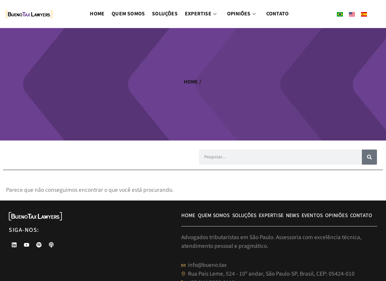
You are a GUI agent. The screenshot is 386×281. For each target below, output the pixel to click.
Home (97, 13)
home (191, 82)
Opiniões (242, 13)
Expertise (201, 13)
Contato (277, 13)
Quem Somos (128, 13)
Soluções (165, 13)
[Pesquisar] (369, 157)
